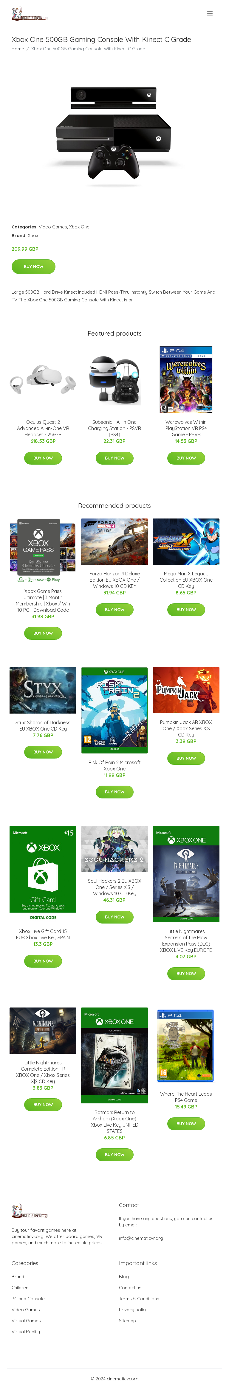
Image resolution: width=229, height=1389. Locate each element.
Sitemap (127, 1320)
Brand (18, 1276)
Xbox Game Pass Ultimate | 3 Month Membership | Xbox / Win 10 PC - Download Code (43, 600)
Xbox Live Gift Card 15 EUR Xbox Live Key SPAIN (43, 934)
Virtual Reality (26, 1332)
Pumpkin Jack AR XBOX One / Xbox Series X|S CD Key (186, 728)
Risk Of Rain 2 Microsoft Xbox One (115, 765)
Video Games (53, 227)
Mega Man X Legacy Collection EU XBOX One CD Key (186, 580)
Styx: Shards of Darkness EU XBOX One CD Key (43, 726)
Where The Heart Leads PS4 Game (186, 1097)
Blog (124, 1276)
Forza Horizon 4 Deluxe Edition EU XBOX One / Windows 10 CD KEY (114, 580)
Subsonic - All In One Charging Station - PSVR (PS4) (114, 428)
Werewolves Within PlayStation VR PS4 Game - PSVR (186, 428)
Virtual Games (26, 1320)
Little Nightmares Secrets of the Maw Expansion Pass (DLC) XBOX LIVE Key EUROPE (186, 940)
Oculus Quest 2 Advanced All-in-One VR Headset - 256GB (43, 428)
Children (20, 1287)
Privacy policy (133, 1309)
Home (18, 49)
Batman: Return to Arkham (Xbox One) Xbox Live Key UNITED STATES (114, 1121)
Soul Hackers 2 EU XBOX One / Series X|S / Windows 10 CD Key (114, 887)
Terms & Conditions (139, 1298)
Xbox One (79, 227)
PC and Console (28, 1298)
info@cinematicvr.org (141, 1238)
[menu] (210, 13)
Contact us (130, 1287)
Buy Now (33, 266)
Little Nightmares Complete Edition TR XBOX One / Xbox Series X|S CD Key (43, 1072)
